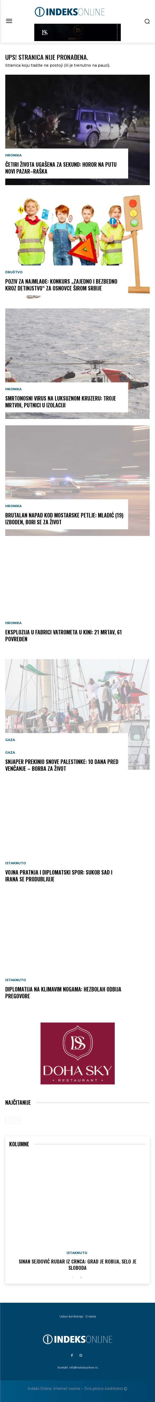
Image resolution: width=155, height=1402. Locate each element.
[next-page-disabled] (17, 1120)
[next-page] (81, 1278)
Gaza (10, 740)
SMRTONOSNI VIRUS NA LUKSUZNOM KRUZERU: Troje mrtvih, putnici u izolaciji (60, 401)
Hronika (13, 155)
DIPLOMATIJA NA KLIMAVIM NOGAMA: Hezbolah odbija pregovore (63, 992)
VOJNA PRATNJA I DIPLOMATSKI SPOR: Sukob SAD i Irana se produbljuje (58, 875)
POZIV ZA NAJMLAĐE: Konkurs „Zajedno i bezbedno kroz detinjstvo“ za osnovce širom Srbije (61, 284)
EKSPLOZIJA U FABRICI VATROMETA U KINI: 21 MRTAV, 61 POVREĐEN (63, 635)
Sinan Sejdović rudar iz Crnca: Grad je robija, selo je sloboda (77, 1264)
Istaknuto (15, 863)
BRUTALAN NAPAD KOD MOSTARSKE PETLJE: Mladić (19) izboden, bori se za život (64, 518)
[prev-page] (8, 1120)
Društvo (14, 272)
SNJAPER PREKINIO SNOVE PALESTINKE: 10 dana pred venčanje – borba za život (61, 765)
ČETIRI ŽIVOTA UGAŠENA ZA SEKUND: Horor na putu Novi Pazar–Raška (61, 167)
